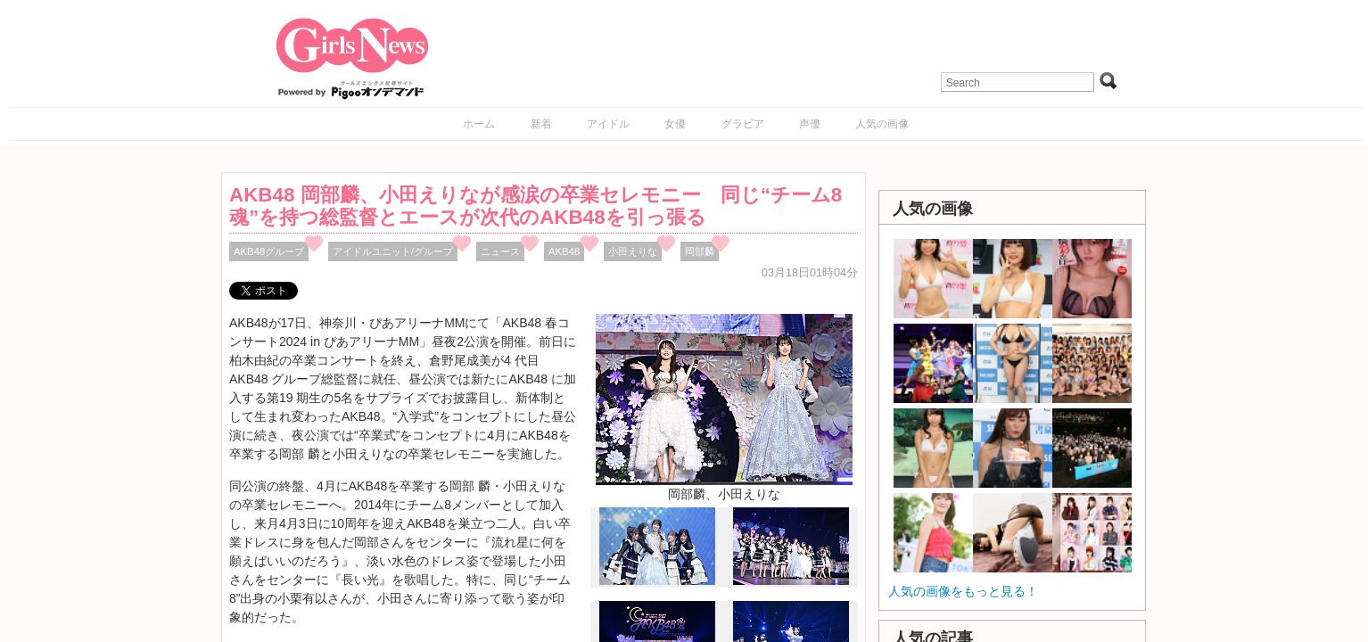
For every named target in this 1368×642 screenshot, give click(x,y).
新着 (541, 124)
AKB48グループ (269, 251)
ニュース (500, 251)
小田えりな (632, 251)
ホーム (479, 124)
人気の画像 (882, 124)
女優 (675, 124)
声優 (809, 124)
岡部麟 (699, 251)
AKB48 (564, 251)
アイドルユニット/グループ (393, 251)
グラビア (742, 124)
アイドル (608, 124)
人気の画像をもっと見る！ (963, 591)
